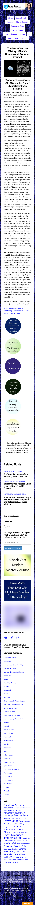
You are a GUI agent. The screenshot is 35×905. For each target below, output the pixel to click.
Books (10, 38)
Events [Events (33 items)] (22, 821)
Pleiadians (7, 748)
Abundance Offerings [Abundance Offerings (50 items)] (14, 805)
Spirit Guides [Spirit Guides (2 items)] (17, 852)
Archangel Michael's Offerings (14, 672)
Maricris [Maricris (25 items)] (7, 841)
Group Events (21, 18)
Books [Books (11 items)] (6, 818)
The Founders (8, 780)
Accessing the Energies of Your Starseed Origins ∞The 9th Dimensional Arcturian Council (17, 450)
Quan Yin (7, 751)
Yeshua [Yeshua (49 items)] (14, 862)
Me (29, 34)
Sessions (10, 22)
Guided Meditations (10, 708)
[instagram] (18, 637)
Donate (22, 34)
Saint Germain (8, 755)
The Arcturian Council (11, 769)
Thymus (6, 787)
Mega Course (8, 733)
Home (10, 18)
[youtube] (6, 637)
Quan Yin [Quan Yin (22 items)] (18, 846)
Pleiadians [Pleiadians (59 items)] (9, 846)
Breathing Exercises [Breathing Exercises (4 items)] (14, 818)
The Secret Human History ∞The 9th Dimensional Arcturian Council (17, 52)
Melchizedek (8, 737)
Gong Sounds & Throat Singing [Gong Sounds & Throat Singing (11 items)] (15, 824)
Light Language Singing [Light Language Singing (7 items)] (20, 832)
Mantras (6, 722)
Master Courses (22, 22)
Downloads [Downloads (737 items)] (11, 820)
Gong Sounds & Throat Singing (14, 701)
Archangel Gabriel (10, 668)
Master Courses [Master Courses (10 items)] (16, 841)
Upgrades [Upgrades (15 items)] (7, 862)
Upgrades (7, 791)
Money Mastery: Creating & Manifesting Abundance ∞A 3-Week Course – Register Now (16, 311)
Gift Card (7, 697)
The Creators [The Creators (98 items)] (16, 857)
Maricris (7, 726)
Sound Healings (9, 762)
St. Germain (20, 471)
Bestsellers (7, 676)
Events (6, 694)
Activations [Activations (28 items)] (8, 808)
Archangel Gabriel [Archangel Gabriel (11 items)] (14, 810)
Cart (17, 38)
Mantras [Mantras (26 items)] (26, 838)
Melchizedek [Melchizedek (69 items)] (10, 843)
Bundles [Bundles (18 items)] (24, 818)
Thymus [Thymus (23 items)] (25, 860)
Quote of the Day (9, 471)
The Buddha (8, 773)
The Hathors (8, 784)
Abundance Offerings (11, 658)
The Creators (20, 481)
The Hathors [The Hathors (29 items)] (16, 860)
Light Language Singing (12, 715)
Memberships (8, 740)
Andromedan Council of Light (14, 665)
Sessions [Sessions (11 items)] (15, 849)
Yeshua (6, 794)
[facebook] (12, 637)
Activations (7, 661)
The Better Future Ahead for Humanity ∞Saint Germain (16, 475)
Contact (24, 38)
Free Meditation (11, 34)
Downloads (7, 690)
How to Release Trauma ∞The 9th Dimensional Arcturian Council (19, 444)
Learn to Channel (17, 30)
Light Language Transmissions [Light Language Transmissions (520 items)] (13, 836)
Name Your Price (17, 26)
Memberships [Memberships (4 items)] (21, 843)
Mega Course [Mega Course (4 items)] (27, 841)
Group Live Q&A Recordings (13, 704)
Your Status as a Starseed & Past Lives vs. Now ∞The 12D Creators (17, 486)
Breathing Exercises (10, 683)
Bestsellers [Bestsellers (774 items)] (21, 815)
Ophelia (6, 744)
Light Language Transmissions (14, 719)
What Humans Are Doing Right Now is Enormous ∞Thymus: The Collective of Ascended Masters (17, 500)
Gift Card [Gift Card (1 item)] (27, 821)
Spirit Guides (8, 766)
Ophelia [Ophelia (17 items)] (28, 843)
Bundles (6, 686)
